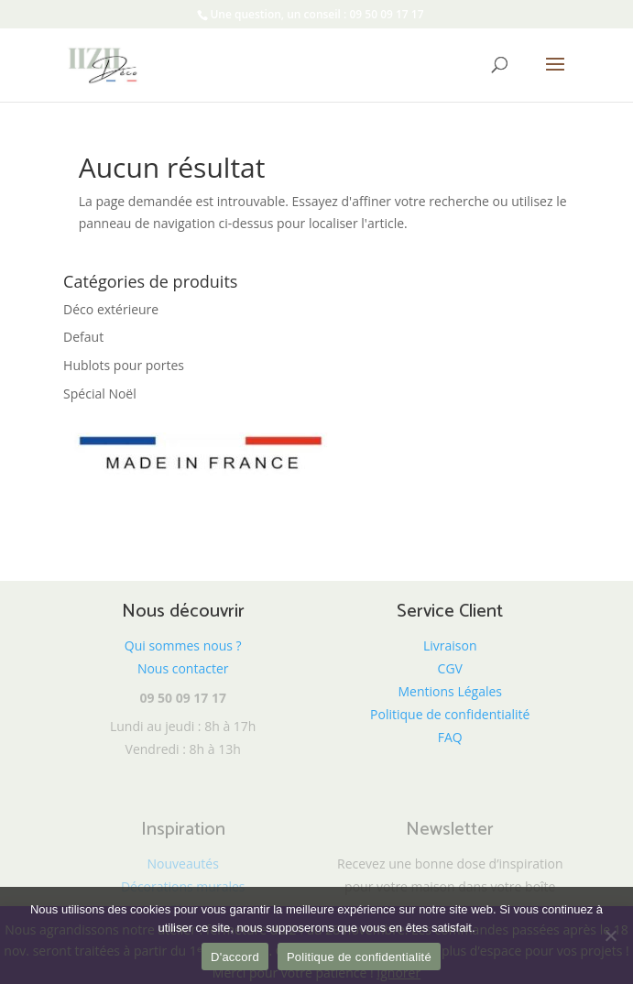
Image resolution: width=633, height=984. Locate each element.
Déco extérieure (110, 309)
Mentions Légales (450, 691)
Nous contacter (183, 668)
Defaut (83, 336)
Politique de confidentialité (449, 714)
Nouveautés (183, 863)
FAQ (450, 737)
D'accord (235, 957)
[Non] (610, 935)
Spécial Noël (99, 393)
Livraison (450, 645)
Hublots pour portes (123, 365)
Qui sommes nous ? (183, 645)
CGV (450, 668)
